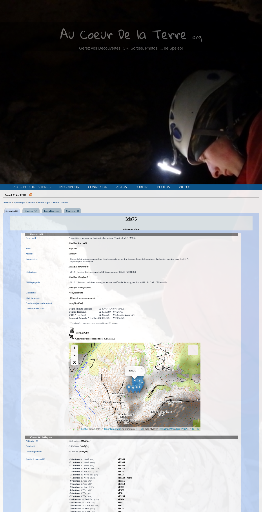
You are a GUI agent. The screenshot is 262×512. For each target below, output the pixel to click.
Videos (184, 187)
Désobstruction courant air (83, 298)
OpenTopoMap (167, 429)
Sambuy (72, 253)
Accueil (7, 202)
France (31, 202)
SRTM (139, 429)
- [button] (74, 355)
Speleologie (19, 202)
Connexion (97, 187)
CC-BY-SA (182, 429)
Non (71, 292)
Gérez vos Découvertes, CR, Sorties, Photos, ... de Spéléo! (131, 48)
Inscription (69, 187)
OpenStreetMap (112, 429)
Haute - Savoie (60, 202)
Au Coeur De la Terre (123, 34)
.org (196, 36)
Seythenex (74, 248)
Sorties (142, 187)
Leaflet (84, 429)
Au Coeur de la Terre (31, 187)
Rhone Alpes (44, 202)
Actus (121, 187)
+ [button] (74, 348)
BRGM (195, 429)
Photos (163, 187)
